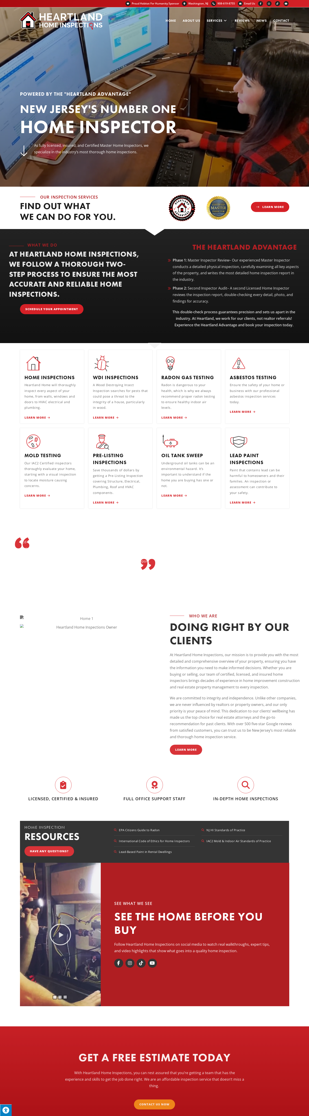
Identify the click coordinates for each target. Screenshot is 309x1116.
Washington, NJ (195, 3)
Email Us (249, 3)
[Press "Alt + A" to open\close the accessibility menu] (6, 1110)
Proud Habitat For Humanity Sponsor (152, 3)
